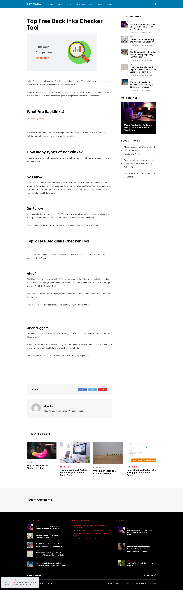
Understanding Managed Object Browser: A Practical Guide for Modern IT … (143, 69)
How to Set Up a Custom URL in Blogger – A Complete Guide (141, 472)
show (41, 119)
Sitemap (51, 584)
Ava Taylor (135, 32)
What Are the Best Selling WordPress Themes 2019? (92, 531)
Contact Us (128, 584)
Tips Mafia (34, 4)
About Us (118, 584)
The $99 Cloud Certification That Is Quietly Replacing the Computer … (143, 54)
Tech (58, 4)
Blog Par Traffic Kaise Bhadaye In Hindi (38, 466)
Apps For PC (112, 4)
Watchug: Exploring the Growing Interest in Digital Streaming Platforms (142, 84)
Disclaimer (152, 584)
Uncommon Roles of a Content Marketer (104, 472)
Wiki (91, 4)
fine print (12, 582)
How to (68, 4)
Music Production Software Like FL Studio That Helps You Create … (142, 27)
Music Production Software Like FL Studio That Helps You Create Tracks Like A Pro (139, 150)
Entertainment (81, 4)
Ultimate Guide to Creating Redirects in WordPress (91, 539)
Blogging (32, 462)
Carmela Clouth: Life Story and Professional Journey (142, 41)
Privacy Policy (141, 584)
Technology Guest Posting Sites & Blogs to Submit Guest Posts (73, 472)
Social (101, 4)
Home (50, 4)
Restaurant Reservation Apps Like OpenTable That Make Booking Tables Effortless (139, 163)
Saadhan (49, 406)
